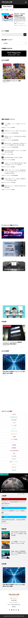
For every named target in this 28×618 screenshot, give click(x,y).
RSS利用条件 (14, 600)
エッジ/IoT (13, 425)
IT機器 (13, 422)
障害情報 (13, 127)
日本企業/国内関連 (14, 140)
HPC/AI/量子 (13, 182)
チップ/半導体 (14, 439)
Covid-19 (14, 414)
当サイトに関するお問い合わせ (14, 604)
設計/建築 (13, 166)
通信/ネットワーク (14, 461)
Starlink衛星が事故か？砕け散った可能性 (13, 157)
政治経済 (14, 447)
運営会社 (14, 606)
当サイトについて (14, 598)
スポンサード (14, 433)
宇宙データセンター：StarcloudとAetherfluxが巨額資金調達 (15, 186)
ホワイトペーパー (14, 442)
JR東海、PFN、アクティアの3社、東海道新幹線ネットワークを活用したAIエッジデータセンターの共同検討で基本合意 (15, 172)
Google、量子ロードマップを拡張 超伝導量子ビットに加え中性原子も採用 (15, 179)
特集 (12, 154)
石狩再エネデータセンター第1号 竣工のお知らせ (15, 130)
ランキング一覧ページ (22, 493)
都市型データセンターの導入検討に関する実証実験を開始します (15, 137)
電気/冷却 (14, 470)
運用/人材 (14, 464)
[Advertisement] (14, 101)
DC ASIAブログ (14, 417)
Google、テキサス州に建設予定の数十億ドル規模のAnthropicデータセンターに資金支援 (15, 164)
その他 (14, 436)
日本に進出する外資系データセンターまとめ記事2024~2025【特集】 (15, 151)
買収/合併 (14, 459)
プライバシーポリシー (13, 602)
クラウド (14, 428)
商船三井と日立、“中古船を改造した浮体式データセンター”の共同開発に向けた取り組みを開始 (15, 144)
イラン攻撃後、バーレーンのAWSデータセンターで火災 (15, 124)
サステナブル (14, 431)
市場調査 (14, 445)
